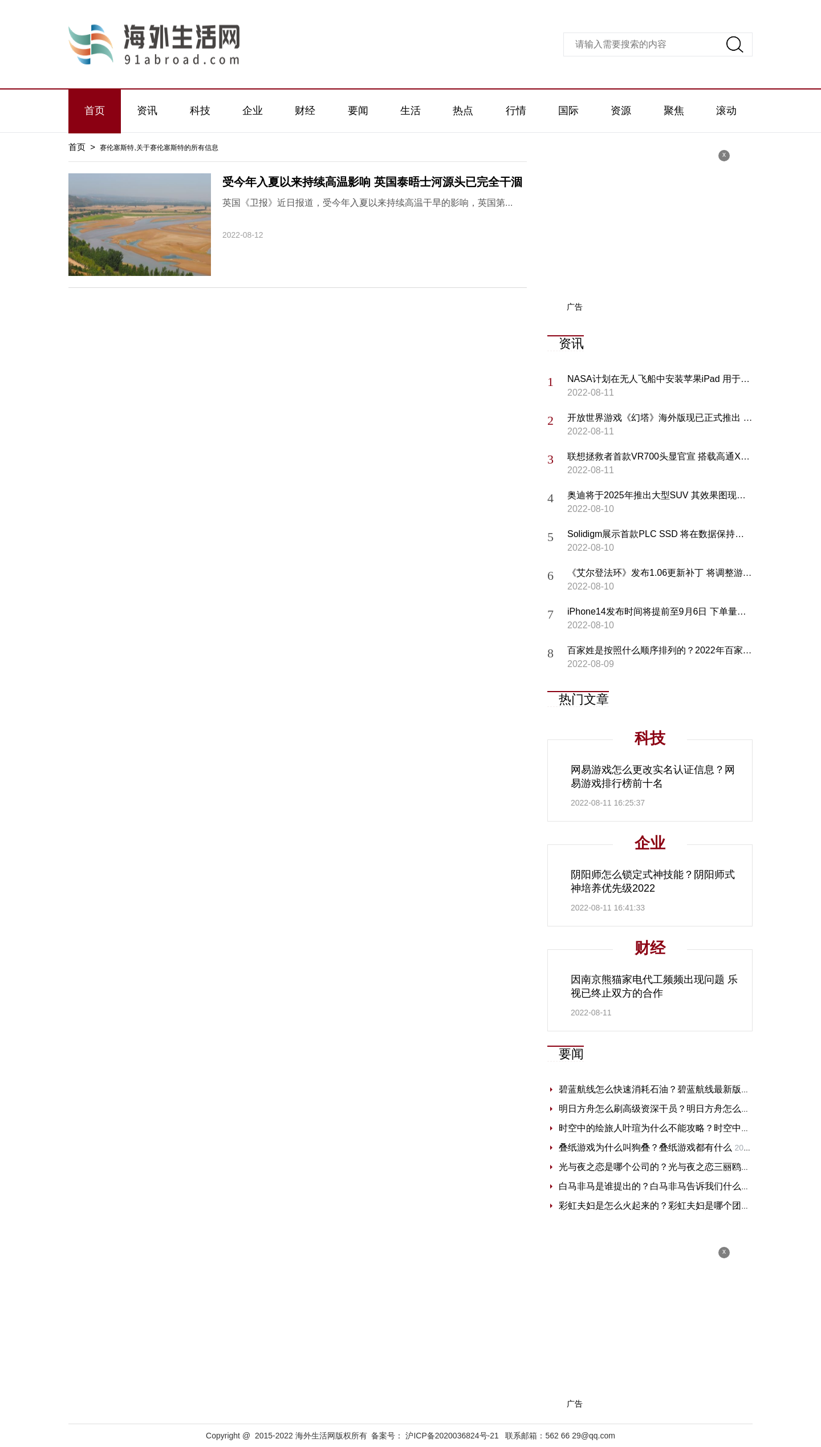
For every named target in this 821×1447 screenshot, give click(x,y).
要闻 (358, 110)
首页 (94, 110)
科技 (200, 110)
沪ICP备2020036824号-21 (451, 1435)
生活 (410, 110)
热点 (463, 110)
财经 (305, 110)
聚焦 (674, 110)
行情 (516, 110)
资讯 (147, 110)
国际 (568, 110)
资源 (621, 110)
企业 (252, 110)
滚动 (726, 110)
